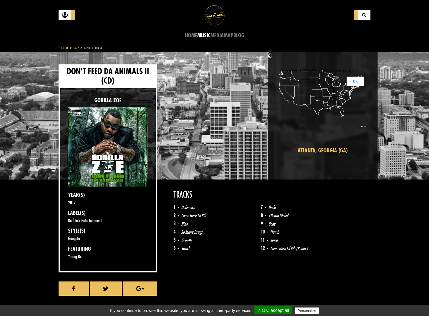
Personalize (307, 311)
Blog (238, 35)
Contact (72, 301)
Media (217, 35)
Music (203, 35)
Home (191, 35)
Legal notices (101, 302)
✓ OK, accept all (273, 310)
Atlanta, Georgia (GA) (323, 150)
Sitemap (149, 302)
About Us (127, 302)
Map (228, 35)
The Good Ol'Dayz (69, 48)
